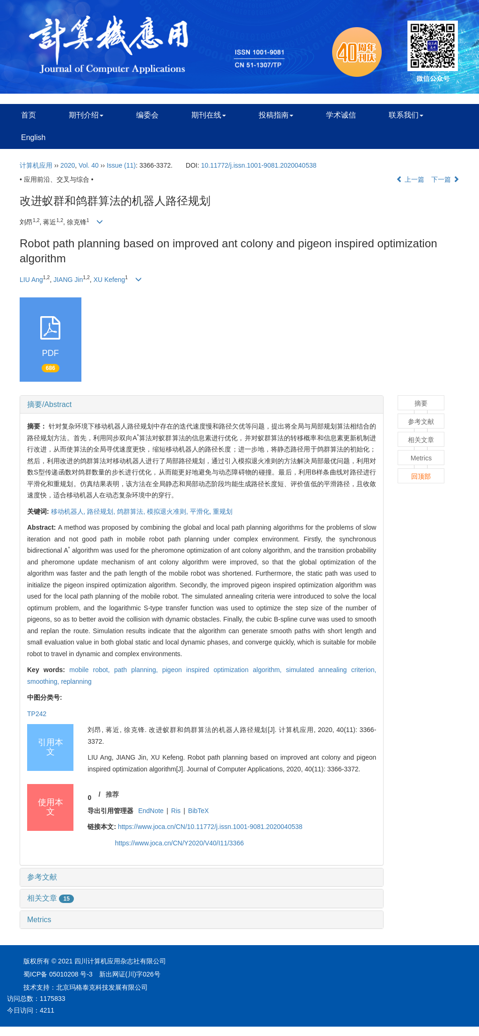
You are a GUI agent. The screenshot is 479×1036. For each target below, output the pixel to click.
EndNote (150, 810)
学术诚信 (341, 115)
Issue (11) (121, 165)
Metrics (39, 920)
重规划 (222, 511)
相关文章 (50, 898)
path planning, (138, 669)
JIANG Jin (68, 279)
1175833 (52, 998)
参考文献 (42, 877)
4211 (47, 1010)
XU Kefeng (109, 279)
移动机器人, (69, 511)
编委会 (147, 115)
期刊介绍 (86, 115)
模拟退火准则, (168, 511)
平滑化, (201, 511)
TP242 (36, 714)
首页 (28, 115)
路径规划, (102, 511)
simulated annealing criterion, (331, 669)
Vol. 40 (89, 165)
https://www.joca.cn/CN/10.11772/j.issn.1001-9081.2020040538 (210, 826)
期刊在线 (208, 115)
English (33, 137)
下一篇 (445, 179)
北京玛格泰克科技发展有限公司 (102, 987)
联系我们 (406, 115)
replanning (76, 681)
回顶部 (421, 476)
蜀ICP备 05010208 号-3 (58, 974)
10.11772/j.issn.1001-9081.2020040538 (259, 165)
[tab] (201, 405)
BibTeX (198, 810)
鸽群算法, (132, 511)
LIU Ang (31, 279)
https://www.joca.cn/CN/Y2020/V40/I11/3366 (179, 843)
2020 (67, 165)
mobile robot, (91, 669)
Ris (176, 810)
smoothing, (44, 681)
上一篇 (410, 179)
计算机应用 (36, 165)
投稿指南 (276, 115)
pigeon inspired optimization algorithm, (224, 669)
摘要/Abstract (49, 404)
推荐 (112, 794)
